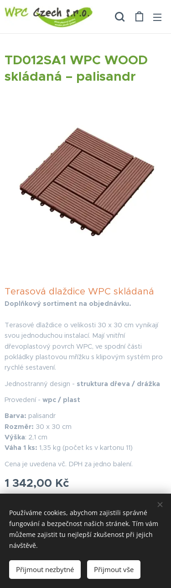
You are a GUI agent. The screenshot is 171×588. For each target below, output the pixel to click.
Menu (157, 17)
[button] (119, 16)
